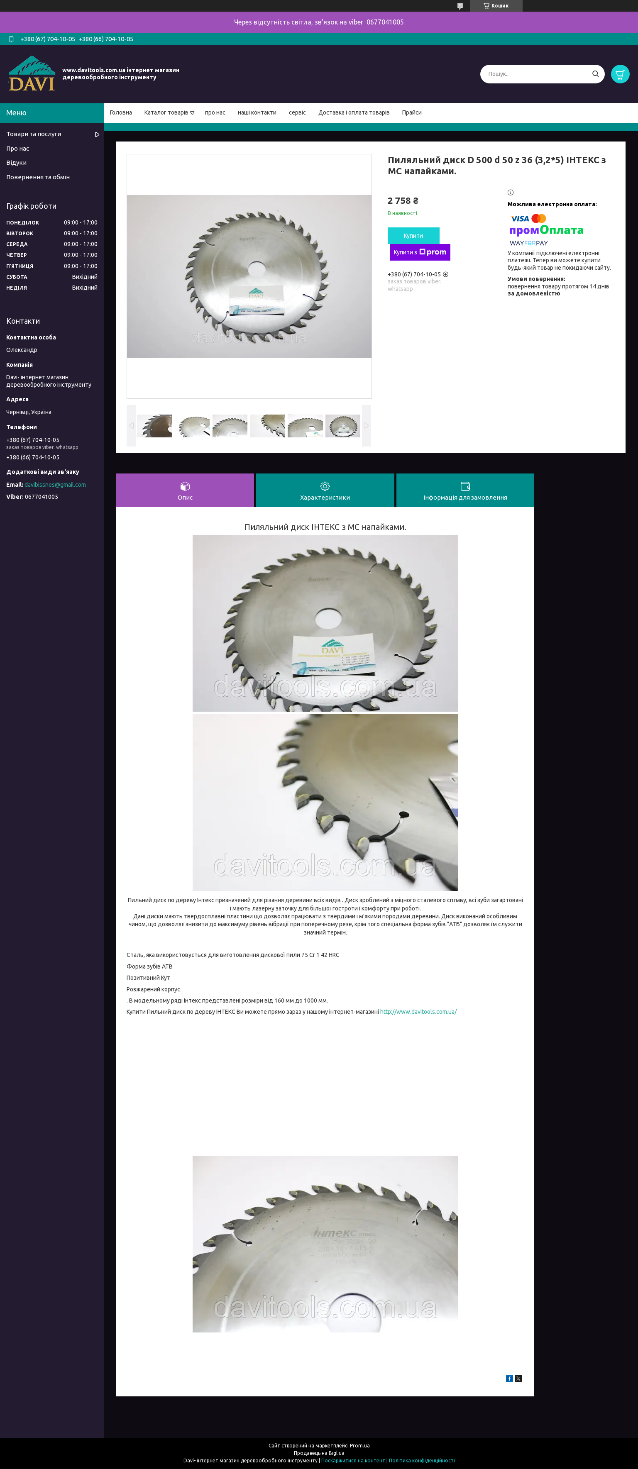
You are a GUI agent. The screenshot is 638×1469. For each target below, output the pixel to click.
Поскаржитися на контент (353, 1461)
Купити (413, 235)
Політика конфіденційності (422, 1461)
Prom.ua (360, 1446)
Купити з (420, 252)
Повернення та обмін (38, 177)
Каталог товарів (166, 112)
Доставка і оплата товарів (354, 112)
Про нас (17, 148)
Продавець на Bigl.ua (319, 1453)
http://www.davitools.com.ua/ (418, 1012)
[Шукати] (595, 74)
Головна (121, 112)
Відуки (16, 162)
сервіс (297, 112)
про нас (215, 112)
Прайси (412, 112)
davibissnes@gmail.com (55, 484)
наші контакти (257, 112)
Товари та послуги (33, 133)
